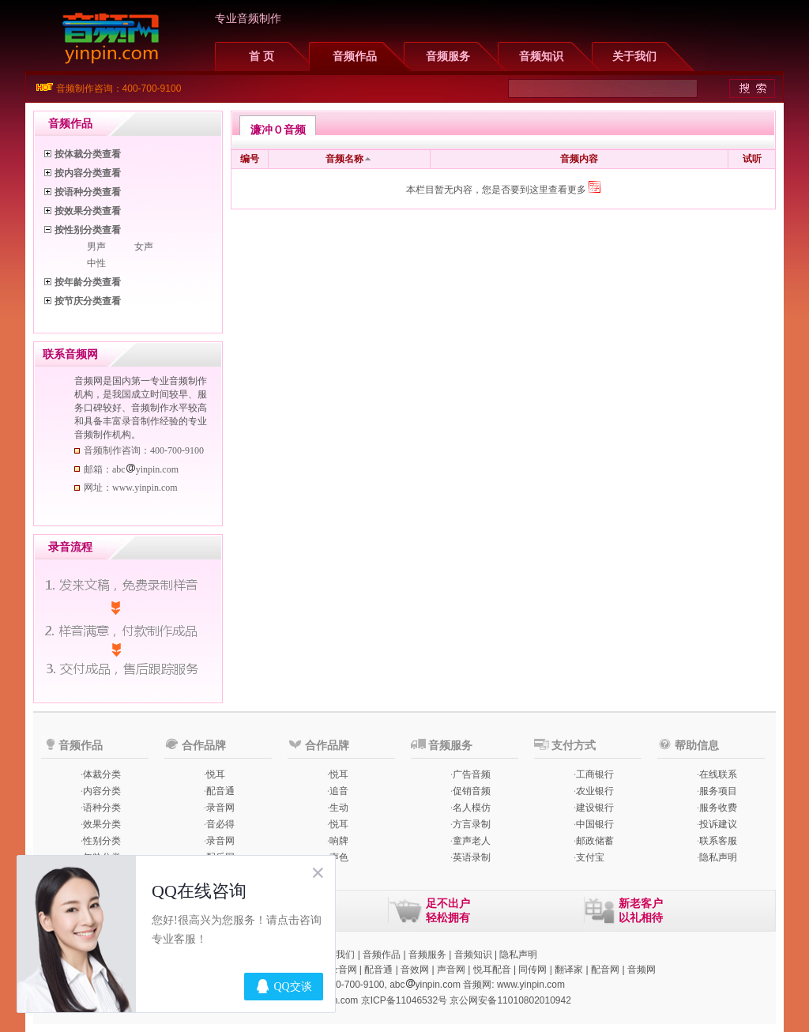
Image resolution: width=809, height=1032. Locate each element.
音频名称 (344, 158)
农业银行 (595, 791)
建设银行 (595, 807)
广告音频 (472, 774)
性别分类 (102, 840)
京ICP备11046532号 (404, 1000)
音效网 (415, 969)
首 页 (261, 56)
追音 (338, 791)
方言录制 (472, 824)
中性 (96, 263)
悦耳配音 (492, 969)
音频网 (641, 969)
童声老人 (472, 840)
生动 (338, 807)
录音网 (220, 807)
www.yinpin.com (531, 984)
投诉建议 (718, 824)
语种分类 (102, 807)
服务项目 (718, 791)
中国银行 (595, 824)
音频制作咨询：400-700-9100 (119, 88)
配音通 (220, 791)
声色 (338, 857)
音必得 (220, 824)
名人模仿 (472, 807)
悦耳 (215, 774)
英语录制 (472, 857)
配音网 (605, 969)
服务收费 (718, 807)
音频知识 (541, 56)
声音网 (451, 969)
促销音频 (472, 791)
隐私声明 (718, 857)
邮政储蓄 (595, 840)
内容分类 (102, 791)
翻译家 (569, 969)
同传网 (532, 969)
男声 (96, 246)
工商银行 (595, 774)
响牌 (338, 840)
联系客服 (718, 840)
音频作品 (355, 56)
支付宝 (590, 857)
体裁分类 (102, 774)
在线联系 (718, 774)
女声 (143, 246)
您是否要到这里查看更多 (541, 189)
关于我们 (634, 56)
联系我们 (336, 954)
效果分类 (102, 824)
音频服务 (448, 56)
